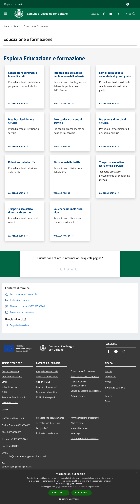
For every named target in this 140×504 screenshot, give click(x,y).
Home (6, 26)
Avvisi (108, 381)
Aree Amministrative (12, 376)
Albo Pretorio (77, 423)
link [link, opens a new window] (97, 486)
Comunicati (110, 376)
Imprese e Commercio (46, 387)
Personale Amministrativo (14, 397)
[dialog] (70, 487)
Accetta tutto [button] (59, 492)
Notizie (108, 371)
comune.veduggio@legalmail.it (17, 466)
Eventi (108, 401)
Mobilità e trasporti (45, 397)
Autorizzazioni (78, 396)
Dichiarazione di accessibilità (85, 438)
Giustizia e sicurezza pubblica (85, 376)
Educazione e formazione (83, 371)
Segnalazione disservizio (48, 423)
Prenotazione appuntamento (50, 417)
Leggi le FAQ (42, 428)
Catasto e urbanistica (46, 392)
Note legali (76, 433)
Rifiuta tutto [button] (81, 492)
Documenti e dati (10, 402)
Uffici (4, 381)
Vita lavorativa (43, 381)
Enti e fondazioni (10, 387)
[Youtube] (110, 14)
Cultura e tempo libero (47, 376)
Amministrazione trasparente (85, 417)
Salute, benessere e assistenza (86, 390)
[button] (70, 499)
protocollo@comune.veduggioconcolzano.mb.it (24, 456)
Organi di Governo (10, 371)
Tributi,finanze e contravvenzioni (78, 383)
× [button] (137, 473)
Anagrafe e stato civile (47, 371)
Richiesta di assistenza (47, 433)
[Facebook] (102, 14)
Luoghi (108, 396)
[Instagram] (117, 14)
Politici (5, 392)
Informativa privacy (80, 428)
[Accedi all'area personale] (128, 4)
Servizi (16, 26)
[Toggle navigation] (5, 13)
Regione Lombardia (13, 4)
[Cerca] (134, 14)
